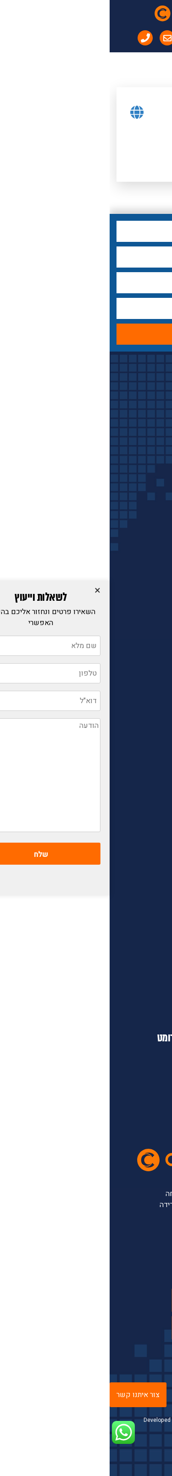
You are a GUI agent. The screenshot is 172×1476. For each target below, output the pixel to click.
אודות (135, 771)
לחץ (152, 407)
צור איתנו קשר (28, 1394)
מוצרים (133, 792)
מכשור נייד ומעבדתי (128, 629)
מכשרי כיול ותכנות (130, 710)
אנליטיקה (144, 649)
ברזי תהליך (142, 528)
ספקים (133, 812)
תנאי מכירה (127, 893)
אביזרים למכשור (133, 568)
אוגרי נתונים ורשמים (128, 689)
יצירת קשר (128, 852)
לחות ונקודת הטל (132, 548)
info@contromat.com (113, 1015)
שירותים (132, 832)
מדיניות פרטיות (122, 872)
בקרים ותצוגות (136, 588)
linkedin (119, 1327)
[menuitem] (102, 37)
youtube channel (106, 1300)
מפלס (149, 427)
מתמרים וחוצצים (133, 609)
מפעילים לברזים (133, 487)
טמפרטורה (142, 467)
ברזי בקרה (143, 669)
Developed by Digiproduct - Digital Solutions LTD (89, 1424)
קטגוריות (142, 386)
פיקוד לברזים (137, 508)
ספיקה (148, 447)
